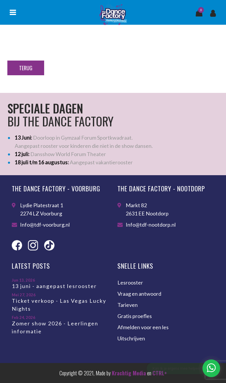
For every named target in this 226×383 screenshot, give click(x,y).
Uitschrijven (131, 338)
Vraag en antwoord (139, 293)
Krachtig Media (129, 373)
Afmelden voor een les (143, 327)
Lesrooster (130, 282)
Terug (25, 68)
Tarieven (127, 305)
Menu (12, 12)
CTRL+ (159, 373)
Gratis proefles (134, 316)
